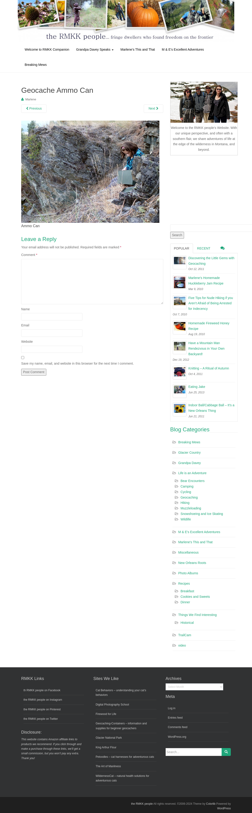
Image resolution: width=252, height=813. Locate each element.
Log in (172, 708)
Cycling (186, 492)
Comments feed (178, 727)
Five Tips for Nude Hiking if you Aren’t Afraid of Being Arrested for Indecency (210, 303)
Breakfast (187, 591)
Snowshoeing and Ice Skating (202, 514)
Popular (181, 248)
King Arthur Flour (106, 747)
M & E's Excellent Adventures (199, 532)
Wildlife (186, 519)
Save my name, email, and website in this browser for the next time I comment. (77, 363)
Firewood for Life (106, 714)
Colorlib (211, 803)
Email (25, 325)
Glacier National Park (109, 737)
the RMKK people (142, 803)
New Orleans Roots (192, 563)
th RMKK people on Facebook (41, 690)
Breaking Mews (36, 65)
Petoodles (102, 756)
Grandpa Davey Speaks (95, 49)
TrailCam (184, 635)
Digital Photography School (112, 704)
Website (27, 341)
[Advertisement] (204, 189)
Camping (187, 486)
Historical (187, 622)
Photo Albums (188, 573)
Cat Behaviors (104, 690)
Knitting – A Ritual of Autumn (208, 368)
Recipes (184, 583)
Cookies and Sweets (195, 596)
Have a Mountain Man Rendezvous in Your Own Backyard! (206, 348)
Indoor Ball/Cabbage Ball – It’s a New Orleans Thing (211, 407)
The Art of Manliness (108, 766)
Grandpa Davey (189, 463)
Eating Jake (196, 387)
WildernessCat (105, 776)
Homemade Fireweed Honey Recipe (208, 326)
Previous (34, 108)
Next (153, 108)
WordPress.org (177, 736)
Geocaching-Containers (110, 723)
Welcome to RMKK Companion (47, 49)
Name (25, 309)
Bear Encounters (193, 481)
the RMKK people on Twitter (40, 718)
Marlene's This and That (195, 542)
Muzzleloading (191, 508)
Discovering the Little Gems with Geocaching (211, 260)
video (182, 645)
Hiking (185, 503)
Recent (204, 248)
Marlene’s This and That (137, 49)
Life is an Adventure (192, 473)
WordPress (224, 808)
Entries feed (175, 717)
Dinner (185, 602)
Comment (29, 255)
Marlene (30, 99)
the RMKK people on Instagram (42, 699)
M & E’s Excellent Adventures (183, 49)
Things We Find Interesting (197, 615)
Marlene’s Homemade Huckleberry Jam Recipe (206, 280)
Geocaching (189, 497)
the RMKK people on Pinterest (42, 709)
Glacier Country (189, 452)
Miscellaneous (188, 552)
